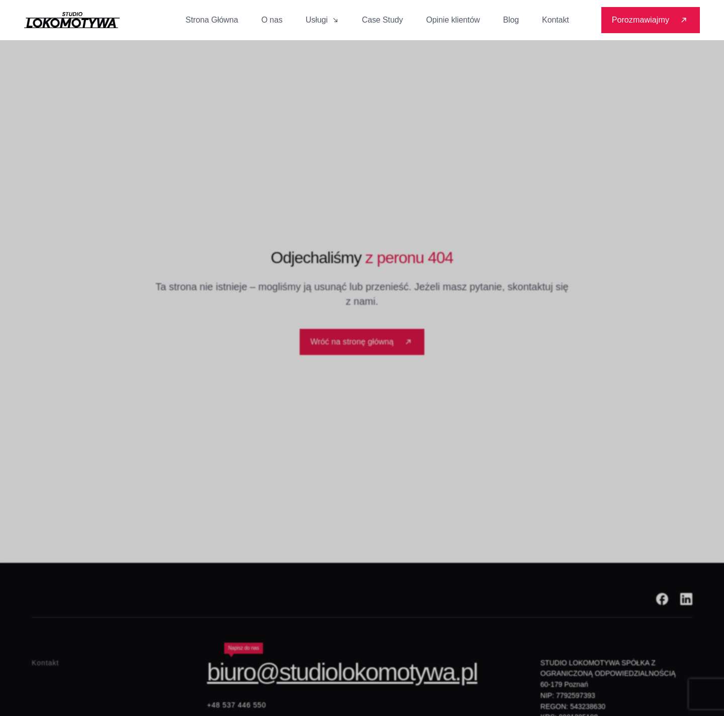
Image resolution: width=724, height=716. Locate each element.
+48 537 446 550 (236, 705)
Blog (511, 20)
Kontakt (555, 20)
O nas (272, 20)
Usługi (322, 20)
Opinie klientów (453, 20)
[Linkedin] (686, 599)
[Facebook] (662, 599)
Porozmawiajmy (650, 20)
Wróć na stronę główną (362, 341)
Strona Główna (212, 20)
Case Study (382, 20)
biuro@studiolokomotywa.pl (342, 672)
